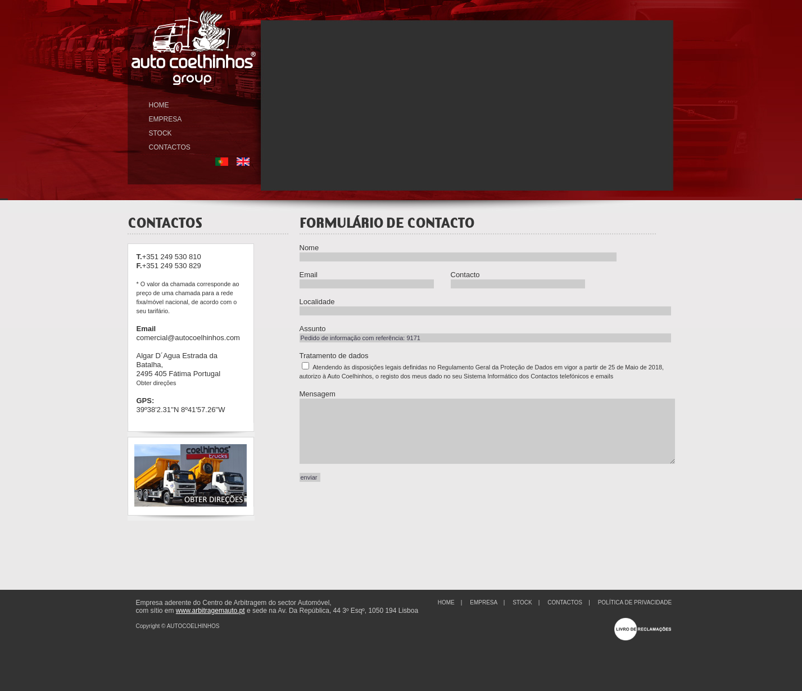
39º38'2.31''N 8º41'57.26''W (181, 409)
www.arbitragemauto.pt (210, 611)
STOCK (160, 133)
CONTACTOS (170, 147)
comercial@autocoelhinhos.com (188, 337)
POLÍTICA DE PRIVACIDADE (635, 602)
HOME (159, 105)
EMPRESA (165, 119)
